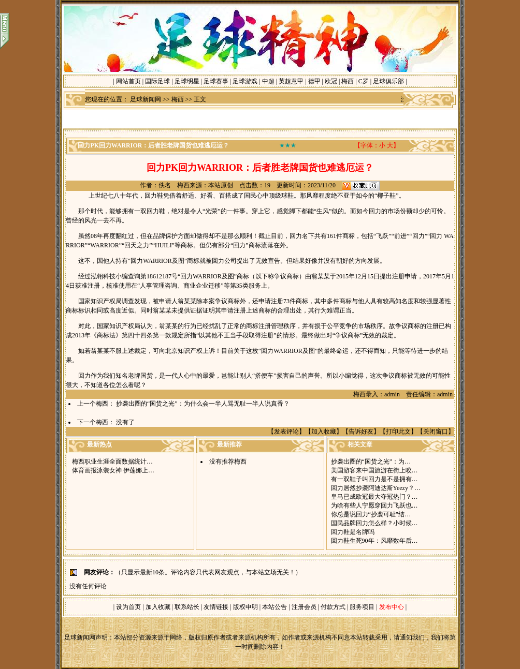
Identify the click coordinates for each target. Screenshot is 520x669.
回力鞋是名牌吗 (352, 532)
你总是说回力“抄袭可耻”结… (371, 514)
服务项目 (361, 607)
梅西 (347, 81)
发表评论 (286, 431)
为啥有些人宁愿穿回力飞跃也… (374, 505)
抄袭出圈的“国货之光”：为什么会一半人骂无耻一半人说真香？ (203, 403)
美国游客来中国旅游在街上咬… (374, 470)
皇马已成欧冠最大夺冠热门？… (374, 496)
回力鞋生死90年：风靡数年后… (374, 540)
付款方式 (334, 607)
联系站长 (187, 607)
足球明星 (187, 81)
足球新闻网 (145, 99)
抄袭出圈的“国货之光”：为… (371, 461)
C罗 (363, 81)
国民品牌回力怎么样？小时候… (374, 523)
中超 (268, 81)
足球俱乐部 (388, 81)
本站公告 (274, 607)
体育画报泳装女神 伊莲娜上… (113, 470)
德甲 (314, 81)
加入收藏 (323, 431)
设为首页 (128, 607)
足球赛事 (216, 81)
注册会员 (305, 607)
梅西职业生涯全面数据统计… (112, 461)
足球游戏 (245, 81)
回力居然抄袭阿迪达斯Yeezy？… (376, 488)
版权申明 (245, 607)
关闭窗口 (435, 431)
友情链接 (216, 607)
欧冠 (331, 81)
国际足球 (157, 81)
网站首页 (128, 81)
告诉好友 (361, 431)
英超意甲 (291, 81)
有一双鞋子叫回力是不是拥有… (374, 479)
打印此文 (398, 431)
